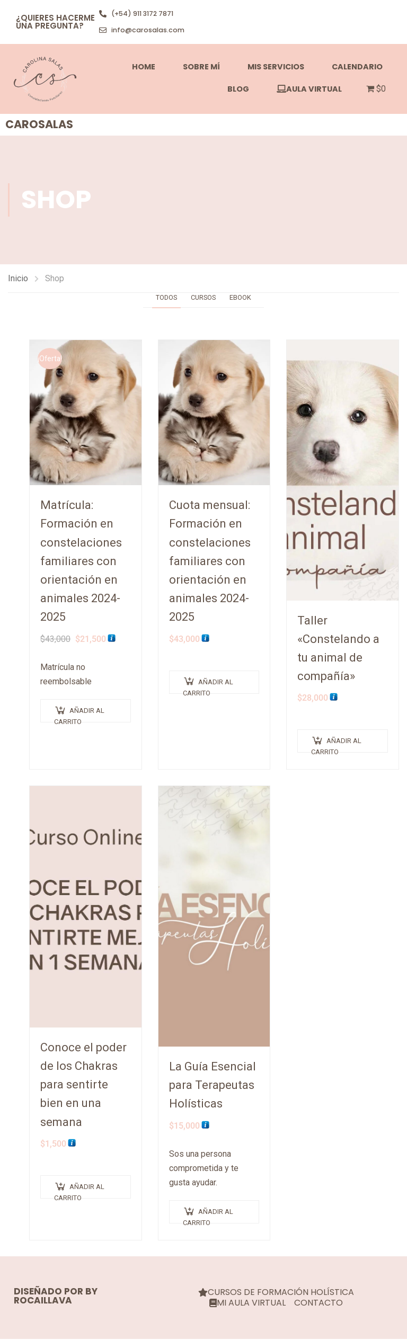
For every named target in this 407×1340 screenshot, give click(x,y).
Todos (163, 298)
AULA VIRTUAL (309, 89)
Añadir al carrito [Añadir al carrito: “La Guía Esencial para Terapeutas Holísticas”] (208, 1217)
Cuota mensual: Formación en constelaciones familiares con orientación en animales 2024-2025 (210, 561)
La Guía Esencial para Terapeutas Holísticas (212, 1085)
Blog (238, 89)
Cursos (204, 298)
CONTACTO (318, 1304)
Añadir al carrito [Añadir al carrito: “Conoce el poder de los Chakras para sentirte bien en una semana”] (79, 1191)
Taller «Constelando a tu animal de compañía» (338, 649)
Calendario (357, 67)
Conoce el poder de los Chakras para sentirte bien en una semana (83, 1085)
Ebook (245, 298)
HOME (143, 67)
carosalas (39, 125)
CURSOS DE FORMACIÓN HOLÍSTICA (276, 1293)
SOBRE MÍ (201, 67)
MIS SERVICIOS (275, 67)
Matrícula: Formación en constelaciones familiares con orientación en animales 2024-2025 (81, 561)
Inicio (18, 279)
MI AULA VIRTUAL (247, 1304)
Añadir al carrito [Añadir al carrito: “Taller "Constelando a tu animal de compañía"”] (336, 746)
